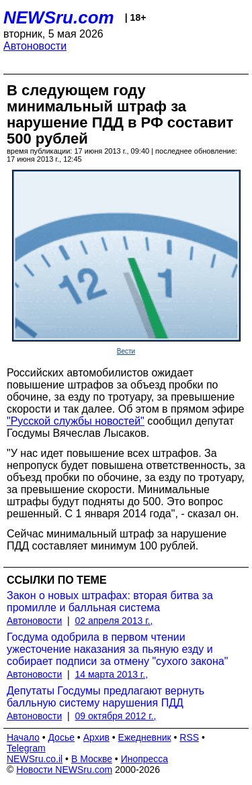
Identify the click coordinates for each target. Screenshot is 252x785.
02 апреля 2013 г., (114, 620)
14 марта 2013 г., (112, 674)
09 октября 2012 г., (116, 716)
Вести (126, 351)
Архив (96, 737)
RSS (189, 737)
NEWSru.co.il (34, 758)
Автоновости (35, 46)
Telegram (26, 748)
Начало (23, 737)
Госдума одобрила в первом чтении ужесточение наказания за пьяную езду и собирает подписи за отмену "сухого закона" (117, 649)
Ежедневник (144, 737)
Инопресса (145, 758)
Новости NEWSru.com (64, 769)
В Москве (91, 758)
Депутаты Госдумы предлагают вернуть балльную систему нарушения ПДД (105, 697)
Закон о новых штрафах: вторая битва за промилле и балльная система (110, 601)
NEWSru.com (58, 17)
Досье (61, 737)
